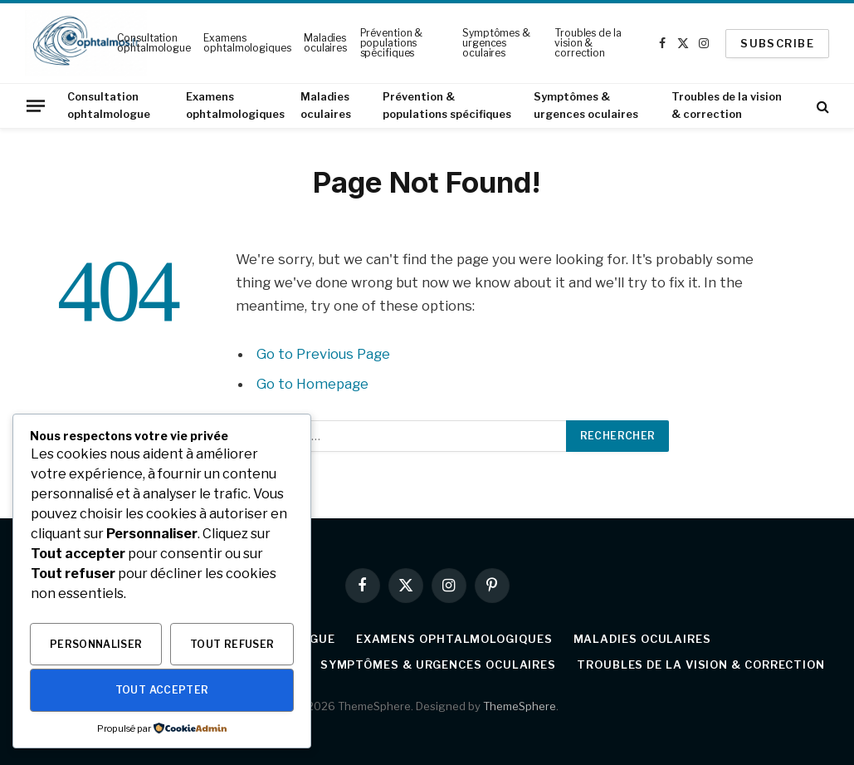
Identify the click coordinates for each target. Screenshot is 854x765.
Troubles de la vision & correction (587, 43)
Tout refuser (232, 644)
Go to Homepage (312, 383)
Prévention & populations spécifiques (391, 43)
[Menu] (36, 105)
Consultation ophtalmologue (153, 43)
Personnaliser (96, 644)
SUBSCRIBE (777, 43)
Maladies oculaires (325, 43)
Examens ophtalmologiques (246, 43)
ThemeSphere (519, 706)
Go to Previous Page (323, 354)
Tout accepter (162, 690)
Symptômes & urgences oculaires (496, 43)
